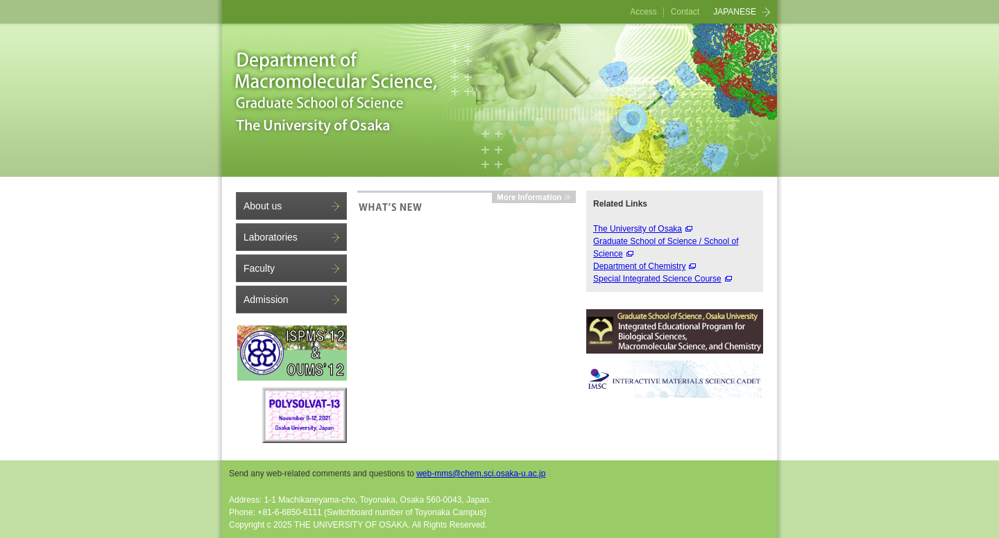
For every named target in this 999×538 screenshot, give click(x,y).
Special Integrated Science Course (657, 279)
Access (643, 12)
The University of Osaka (637, 229)
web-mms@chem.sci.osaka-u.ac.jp (480, 473)
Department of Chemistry (639, 266)
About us (263, 205)
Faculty (259, 268)
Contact (685, 12)
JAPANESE (734, 12)
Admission (266, 299)
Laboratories (271, 237)
